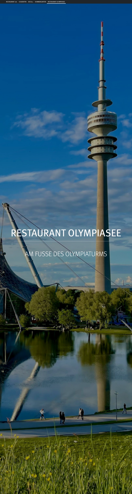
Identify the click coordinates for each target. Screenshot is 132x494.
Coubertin (22, 2)
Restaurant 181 (11, 2)
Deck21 (30, 2)
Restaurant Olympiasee (56, 2)
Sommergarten (40, 2)
